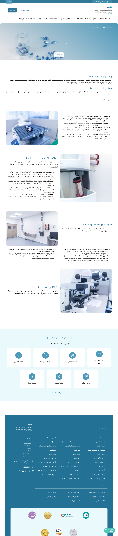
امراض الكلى (101, 456)
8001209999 (25, 469)
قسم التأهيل (52, 456)
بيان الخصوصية (27, 455)
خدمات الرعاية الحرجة (74, 498)
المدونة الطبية (30, 18)
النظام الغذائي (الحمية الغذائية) (47, 472)
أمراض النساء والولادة (98, 443)
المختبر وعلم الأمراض (98, 498)
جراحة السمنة (76, 460)
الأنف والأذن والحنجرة (98, 460)
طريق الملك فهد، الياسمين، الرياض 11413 (22, 463)
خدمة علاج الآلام (100, 464)
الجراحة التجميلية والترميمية (72, 447)
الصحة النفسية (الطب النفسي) (71, 443)
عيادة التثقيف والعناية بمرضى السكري (69, 480)
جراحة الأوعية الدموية (74, 464)
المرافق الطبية (27, 439)
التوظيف (39, 18)
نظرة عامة (59, 55)
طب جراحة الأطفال (50, 460)
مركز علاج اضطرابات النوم (97, 480)
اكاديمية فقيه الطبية (50, 18)
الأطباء (29, 442)
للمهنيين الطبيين (26, 447)
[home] (101, 10)
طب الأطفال (52, 443)
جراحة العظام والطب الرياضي (47, 447)
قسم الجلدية (76, 456)
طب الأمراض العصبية (73, 476)
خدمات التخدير (101, 502)
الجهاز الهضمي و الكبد (98, 476)
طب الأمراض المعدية (49, 468)
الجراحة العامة (101, 439)
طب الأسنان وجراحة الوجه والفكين (70, 468)
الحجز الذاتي (12, 10)
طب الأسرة (76, 451)
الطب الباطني (76, 439)
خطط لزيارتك (27, 444)
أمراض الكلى (101, 472)
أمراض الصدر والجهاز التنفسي (47, 464)
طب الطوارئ (76, 502)
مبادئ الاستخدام (26, 457)
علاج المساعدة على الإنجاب (48, 476)
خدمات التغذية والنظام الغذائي (96, 494)
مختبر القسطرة (51, 498)
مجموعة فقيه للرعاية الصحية (102, 1)
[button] (104, 18)
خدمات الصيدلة (51, 494)
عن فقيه (28, 450)
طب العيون (52, 451)
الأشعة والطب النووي (73, 494)
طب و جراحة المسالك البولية (96, 451)
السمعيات (77, 472)
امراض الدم (101, 468)
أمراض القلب (101, 447)
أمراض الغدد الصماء (50, 439)
